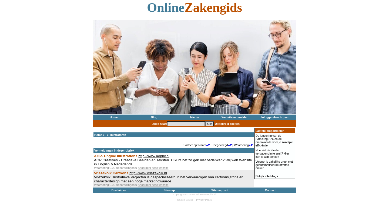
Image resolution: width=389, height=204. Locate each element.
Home (114, 117)
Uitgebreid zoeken (227, 123)
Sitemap (169, 190)
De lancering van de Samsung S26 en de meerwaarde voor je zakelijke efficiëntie (274, 140)
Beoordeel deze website (153, 167)
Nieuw (194, 117)
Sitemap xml (219, 190)
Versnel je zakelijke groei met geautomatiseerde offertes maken (274, 165)
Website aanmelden (235, 117)
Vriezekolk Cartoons (111, 173)
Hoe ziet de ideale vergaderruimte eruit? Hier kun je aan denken (272, 153)
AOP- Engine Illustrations (116, 156)
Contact (270, 190)
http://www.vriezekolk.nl (148, 173)
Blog (154, 117)
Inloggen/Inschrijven (275, 117)
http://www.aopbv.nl (153, 156)
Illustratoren (117, 134)
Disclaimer (119, 190)
